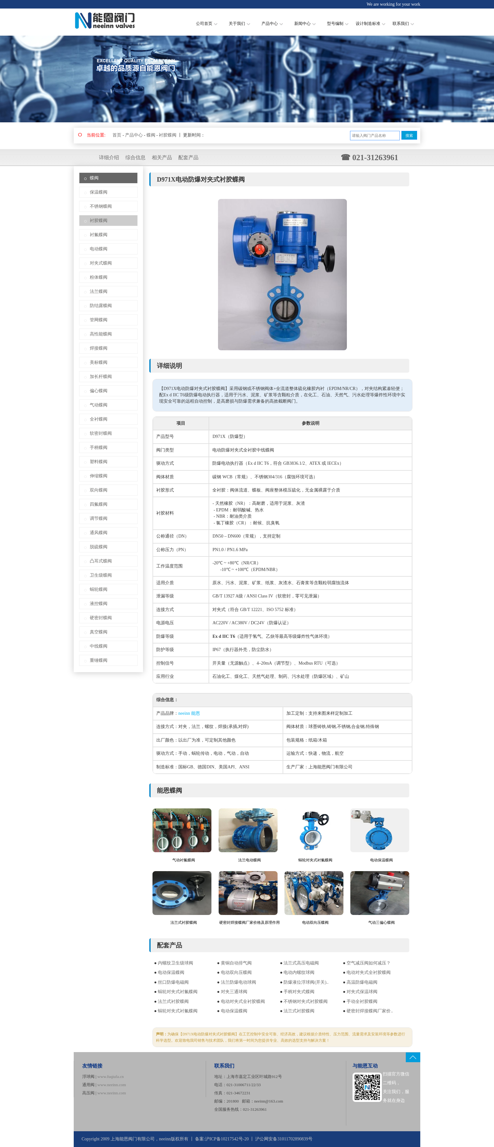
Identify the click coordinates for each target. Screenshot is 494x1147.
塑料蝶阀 (98, 461)
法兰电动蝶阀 (249, 860)
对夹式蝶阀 (101, 263)
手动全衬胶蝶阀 (362, 1001)
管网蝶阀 (98, 319)
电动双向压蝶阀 (315, 922)
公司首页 (206, 23)
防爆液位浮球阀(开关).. (306, 982)
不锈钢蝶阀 (101, 206)
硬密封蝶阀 (101, 617)
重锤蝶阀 (98, 660)
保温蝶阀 (98, 192)
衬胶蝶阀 (167, 135)
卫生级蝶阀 (101, 575)
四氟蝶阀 (98, 504)
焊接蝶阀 (98, 348)
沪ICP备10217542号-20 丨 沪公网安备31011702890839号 (259, 1139)
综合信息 (135, 157)
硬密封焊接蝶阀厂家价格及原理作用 (249, 922)
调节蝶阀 (98, 518)
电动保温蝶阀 (381, 860)
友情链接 (92, 1065)
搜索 (409, 135)
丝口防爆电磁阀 (173, 982)
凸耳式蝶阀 (101, 561)
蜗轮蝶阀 (98, 589)
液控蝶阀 (98, 603)
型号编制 (337, 23)
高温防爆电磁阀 (362, 982)
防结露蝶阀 (101, 305)
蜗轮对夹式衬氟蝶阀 (315, 860)
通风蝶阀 (98, 532)
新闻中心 (305, 23)
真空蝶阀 (98, 632)
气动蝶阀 (98, 405)
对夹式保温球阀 (362, 991)
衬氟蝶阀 (98, 234)
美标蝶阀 (98, 362)
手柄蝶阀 (98, 447)
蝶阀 (150, 135)
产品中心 (272, 23)
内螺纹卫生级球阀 (175, 963)
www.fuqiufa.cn (110, 1076)
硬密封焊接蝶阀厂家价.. (370, 1011)
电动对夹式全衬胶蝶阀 (369, 972)
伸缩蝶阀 (98, 476)
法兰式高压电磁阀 (301, 963)
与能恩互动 (365, 1065)
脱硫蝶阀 (98, 546)
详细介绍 (109, 157)
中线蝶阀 (98, 646)
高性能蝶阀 (101, 334)
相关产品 (162, 157)
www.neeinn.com (111, 1084)
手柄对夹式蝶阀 (299, 991)
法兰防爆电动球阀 (238, 982)
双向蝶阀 (98, 490)
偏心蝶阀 (98, 390)
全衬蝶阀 (98, 419)
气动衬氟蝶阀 (183, 860)
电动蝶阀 (98, 249)
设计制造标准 (370, 23)
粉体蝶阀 (98, 277)
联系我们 (403, 23)
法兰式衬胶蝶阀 (183, 922)
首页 (116, 135)
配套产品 (188, 157)
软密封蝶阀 (101, 433)
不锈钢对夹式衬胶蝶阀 (306, 1001)
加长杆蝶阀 (101, 376)
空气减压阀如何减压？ (369, 963)
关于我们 (239, 23)
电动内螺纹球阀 (299, 972)
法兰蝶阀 (98, 291)
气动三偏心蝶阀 (381, 922)
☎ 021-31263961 (369, 157)
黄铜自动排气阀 (236, 963)
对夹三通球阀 (234, 991)
